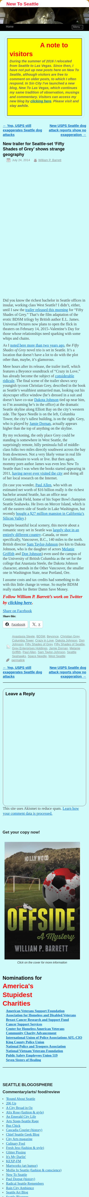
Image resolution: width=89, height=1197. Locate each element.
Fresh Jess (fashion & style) (25, 1148)
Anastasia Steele (23, 636)
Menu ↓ (77, 27)
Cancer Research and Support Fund (37, 1020)
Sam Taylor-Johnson (51, 652)
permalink (18, 660)
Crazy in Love (44, 640)
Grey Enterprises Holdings (29, 648)
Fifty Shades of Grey (38, 644)
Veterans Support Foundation (35, 1011)
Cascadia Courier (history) (24, 1130)
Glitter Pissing (16, 1152)
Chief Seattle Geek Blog (22, 1134)
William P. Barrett (49, 160)
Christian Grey (70, 636)
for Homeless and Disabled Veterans (41, 1015)
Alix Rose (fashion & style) (25, 1112)
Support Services (24, 1024)
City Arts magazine (19, 1139)
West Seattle (57, 656)
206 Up (11, 1103)
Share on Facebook (17, 611)
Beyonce (53, 636)
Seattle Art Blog (17, 1192)
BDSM (41, 636)
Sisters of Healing (23, 1060)
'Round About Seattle (20, 1099)
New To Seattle (22, 3)
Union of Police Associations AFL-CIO (44, 1037)
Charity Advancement (31, 1033)
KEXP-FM (13, 1161)
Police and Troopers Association (36, 1046)
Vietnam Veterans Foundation (34, 1051)
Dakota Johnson (66, 640)
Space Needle (37, 656)
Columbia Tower (22, 640)
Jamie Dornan (58, 648)
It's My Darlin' (16, 1157)
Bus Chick (13, 1125)
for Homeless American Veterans (35, 1029)
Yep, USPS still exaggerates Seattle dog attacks (22, 130)
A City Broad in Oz (19, 1108)
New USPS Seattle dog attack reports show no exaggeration (67, 130)
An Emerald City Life (21, 1116)
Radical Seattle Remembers (25, 1183)
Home (10, 26)
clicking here (40, 101)
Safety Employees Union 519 (31, 1055)
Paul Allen (29, 652)
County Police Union (25, 1042)
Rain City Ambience (20, 1188)
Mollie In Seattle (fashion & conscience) (33, 1170)
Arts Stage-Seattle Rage (22, 1121)
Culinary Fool (15, 1143)
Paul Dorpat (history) (20, 1179)
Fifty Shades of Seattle (69, 644)
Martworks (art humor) (21, 1165)
